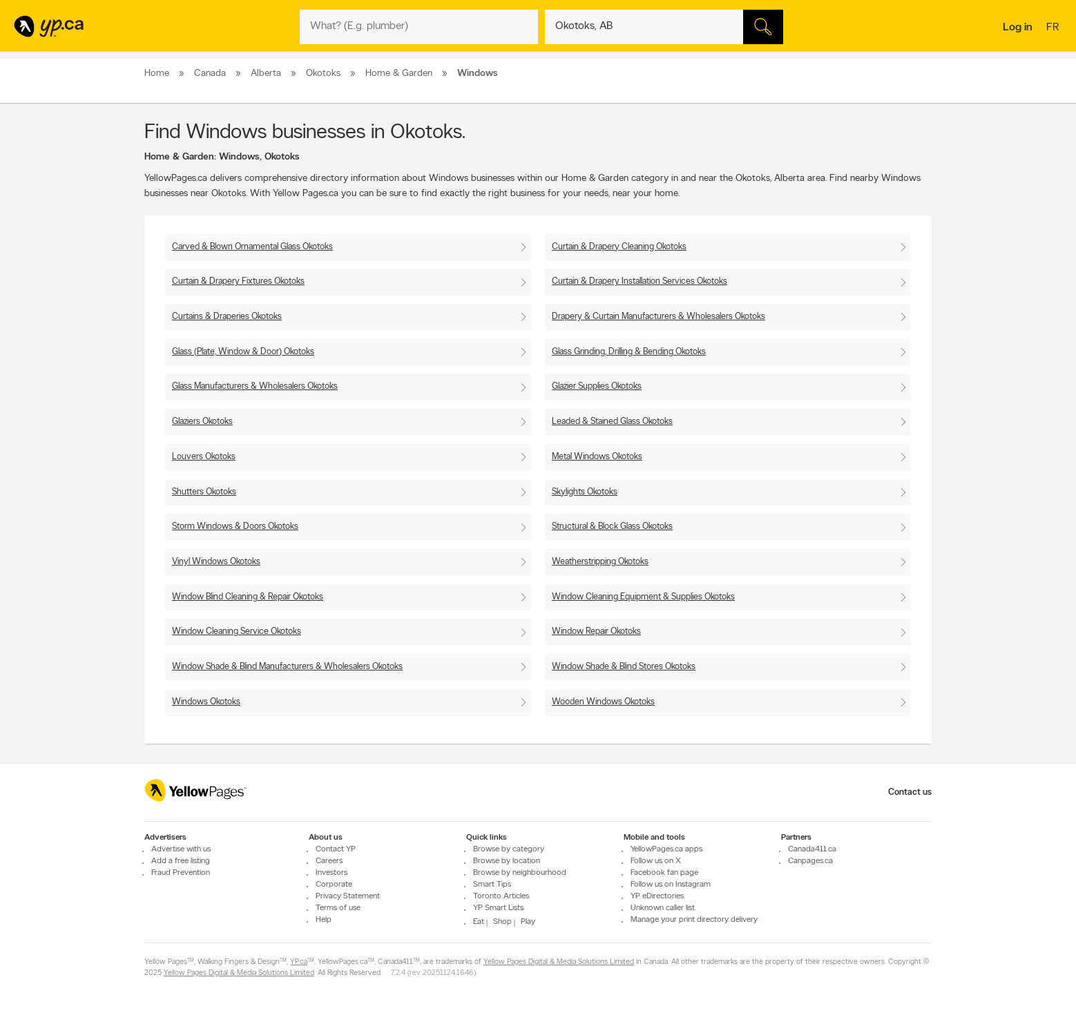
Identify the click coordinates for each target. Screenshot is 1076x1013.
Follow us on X (656, 861)
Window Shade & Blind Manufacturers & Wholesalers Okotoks (287, 666)
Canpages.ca (810, 861)
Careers (329, 861)
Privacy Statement (348, 896)
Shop (502, 922)
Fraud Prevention (180, 873)
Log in (1017, 27)
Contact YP (336, 849)
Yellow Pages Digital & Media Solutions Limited (558, 962)
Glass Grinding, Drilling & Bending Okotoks (629, 351)
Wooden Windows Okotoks (603, 701)
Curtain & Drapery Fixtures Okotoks (238, 281)
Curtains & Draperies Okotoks (227, 316)
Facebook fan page (664, 873)
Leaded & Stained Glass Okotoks (612, 421)
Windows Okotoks (206, 701)
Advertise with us (181, 849)
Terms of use (338, 908)
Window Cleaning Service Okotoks (236, 631)
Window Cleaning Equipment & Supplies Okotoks (643, 596)
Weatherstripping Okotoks (600, 561)
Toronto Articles (501, 896)
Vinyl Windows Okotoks (216, 561)
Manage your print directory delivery (694, 920)
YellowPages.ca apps (666, 849)
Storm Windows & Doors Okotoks (235, 526)
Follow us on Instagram (671, 884)
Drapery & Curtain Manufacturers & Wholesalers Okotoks (658, 316)
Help (324, 920)
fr (1054, 28)
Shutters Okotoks (204, 492)
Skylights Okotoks (584, 492)
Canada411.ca (812, 849)
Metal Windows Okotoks (597, 456)
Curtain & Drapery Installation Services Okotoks (639, 281)
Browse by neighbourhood (519, 873)
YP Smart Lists (498, 908)
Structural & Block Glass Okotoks (612, 526)
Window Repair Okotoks (596, 631)
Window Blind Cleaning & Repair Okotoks (247, 596)
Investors (331, 873)
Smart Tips (492, 884)
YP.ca (298, 962)
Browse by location (506, 861)
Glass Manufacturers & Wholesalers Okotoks (255, 386)
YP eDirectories (657, 896)
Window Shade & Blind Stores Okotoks (623, 666)
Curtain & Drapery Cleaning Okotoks (619, 246)
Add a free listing (180, 861)
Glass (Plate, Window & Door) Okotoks (243, 351)
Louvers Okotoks (204, 456)
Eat (478, 922)
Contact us (910, 792)
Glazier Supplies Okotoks (597, 386)
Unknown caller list (663, 908)
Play (528, 922)
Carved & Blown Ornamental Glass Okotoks (252, 246)
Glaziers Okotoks (202, 421)
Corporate (334, 884)
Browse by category (508, 849)
